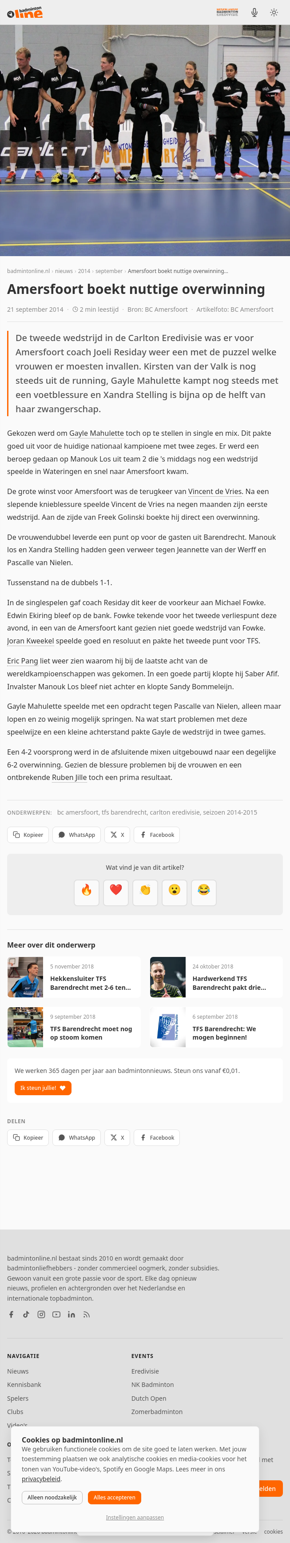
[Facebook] (11, 1314)
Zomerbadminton (157, 1411)
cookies (273, 1531)
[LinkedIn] (71, 1314)
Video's (17, 1425)
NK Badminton (152, 1384)
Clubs (15, 1411)
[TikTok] (26, 1314)
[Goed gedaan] (145, 893)
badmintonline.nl (28, 271)
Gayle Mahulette (96, 433)
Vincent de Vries (215, 491)
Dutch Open (149, 1398)
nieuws (64, 271)
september (109, 271)
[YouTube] (56, 1314)
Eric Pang (22, 661)
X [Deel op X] (117, 835)
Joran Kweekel (30, 641)
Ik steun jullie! (43, 1088)
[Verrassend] (174, 893)
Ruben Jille (69, 777)
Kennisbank (24, 1384)
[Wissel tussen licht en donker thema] (274, 12)
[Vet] (86, 893)
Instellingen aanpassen (135, 1517)
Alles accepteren (114, 1497)
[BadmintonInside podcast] (254, 12)
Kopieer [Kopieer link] (28, 835)
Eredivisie (145, 1371)
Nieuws (18, 1371)
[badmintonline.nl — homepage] (25, 12)
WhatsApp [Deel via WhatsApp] (76, 835)
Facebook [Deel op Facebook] (157, 835)
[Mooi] (116, 893)
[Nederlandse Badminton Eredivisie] (227, 12)
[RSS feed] (87, 1314)
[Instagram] (41, 1314)
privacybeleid (41, 1479)
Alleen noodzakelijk (52, 1497)
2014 (84, 271)
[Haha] (204, 893)
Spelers (17, 1398)
